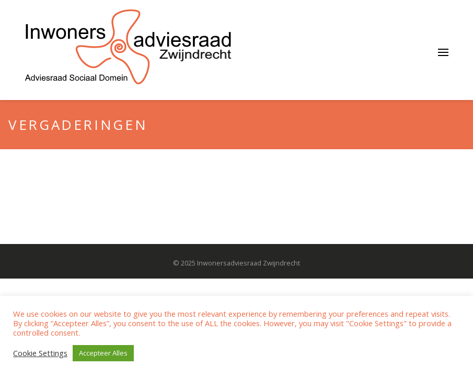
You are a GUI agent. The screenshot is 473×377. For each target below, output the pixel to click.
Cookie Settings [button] (40, 353)
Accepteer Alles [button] (103, 353)
